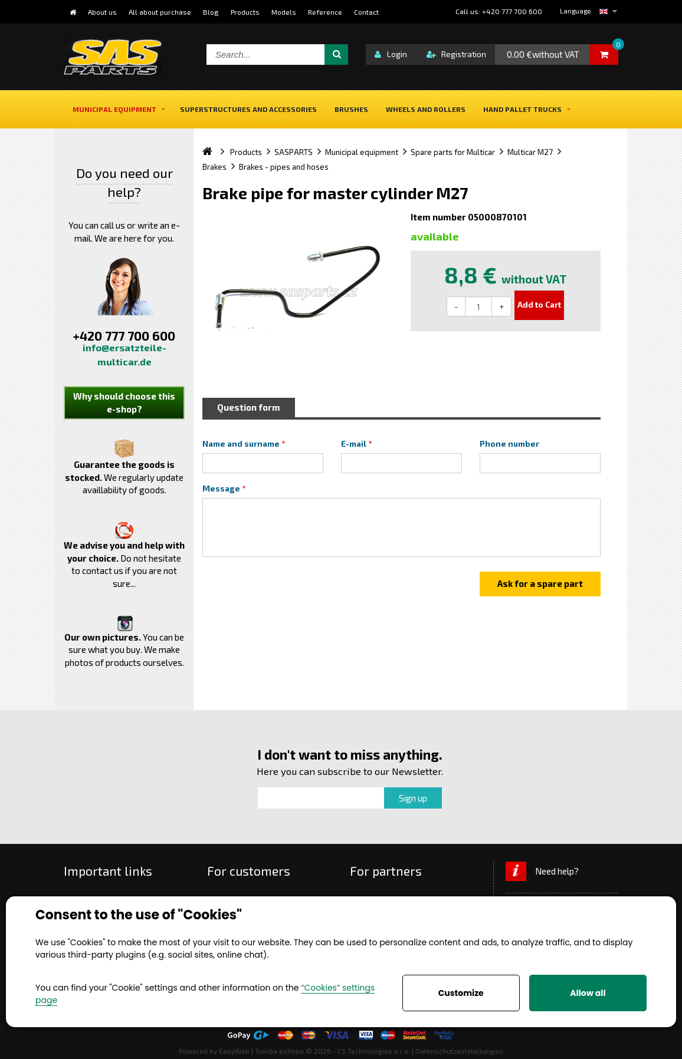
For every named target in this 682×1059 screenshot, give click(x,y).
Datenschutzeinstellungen (459, 1051)
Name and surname (241, 443)
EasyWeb (234, 1051)
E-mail (353, 443)
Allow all (587, 993)
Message (221, 488)
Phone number (509, 443)
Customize (461, 993)
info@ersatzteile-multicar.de (124, 354)
